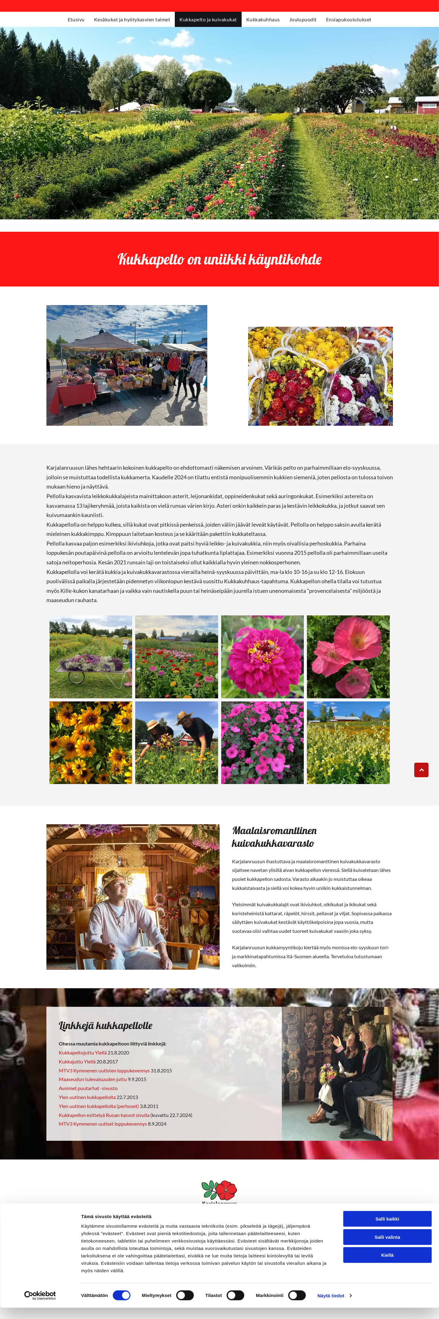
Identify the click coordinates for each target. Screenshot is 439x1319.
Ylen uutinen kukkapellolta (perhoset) (99, 1106)
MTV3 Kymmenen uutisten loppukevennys (104, 1070)
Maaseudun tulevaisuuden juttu (93, 1079)
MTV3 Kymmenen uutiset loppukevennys (103, 1124)
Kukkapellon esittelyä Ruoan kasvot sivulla (104, 1115)
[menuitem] (76, 19)
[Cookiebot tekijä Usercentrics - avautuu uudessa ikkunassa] (40, 1307)
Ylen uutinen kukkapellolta (87, 1097)
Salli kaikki (387, 1230)
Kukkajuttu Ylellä (77, 1061)
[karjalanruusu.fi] (90, 656)
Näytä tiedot (330, 1306)
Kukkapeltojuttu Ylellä (83, 1052)
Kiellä (387, 1266)
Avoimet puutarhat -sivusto (88, 1088)
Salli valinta (387, 1248)
